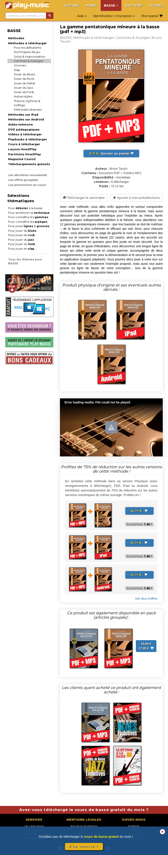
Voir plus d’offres (146, 598)
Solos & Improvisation (29, 56)
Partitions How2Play (24, 154)
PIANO (91, 5)
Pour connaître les (28, 217)
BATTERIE (133, 5)
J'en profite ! (84, 846)
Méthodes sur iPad (23, 114)
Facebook (133, 826)
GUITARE (71, 5)
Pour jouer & (28, 226)
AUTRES (156, 5)
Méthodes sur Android (26, 119)
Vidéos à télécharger (25, 134)
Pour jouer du (22, 230)
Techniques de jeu (27, 52)
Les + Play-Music (34, 826)
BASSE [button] (111, 5)
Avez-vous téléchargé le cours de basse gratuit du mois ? (84, 809)
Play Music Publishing (84, 826)
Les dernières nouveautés (27, 175)
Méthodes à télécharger (27, 43)
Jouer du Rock (24, 78)
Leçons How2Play (22, 149)
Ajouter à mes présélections (136, 198)
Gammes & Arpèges (28, 61)
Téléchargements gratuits (29, 164)
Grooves (20, 65)
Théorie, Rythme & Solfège (27, 103)
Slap (17, 70)
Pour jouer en (21, 248)
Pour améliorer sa (29, 212)
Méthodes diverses (28, 109)
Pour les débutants (27, 47)
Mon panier (152, 16)
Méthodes (16, 38)
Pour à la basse (25, 208)
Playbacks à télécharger (27, 139)
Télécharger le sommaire (84, 198)
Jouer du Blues (24, 74)
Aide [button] (81, 16)
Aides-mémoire (20, 124)
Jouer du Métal (24, 83)
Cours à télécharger (24, 144)
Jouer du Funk (24, 92)
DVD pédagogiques (24, 129)
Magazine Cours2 (22, 159)
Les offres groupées (23, 180)
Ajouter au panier (111, 153)
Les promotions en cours (27, 185)
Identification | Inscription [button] (114, 16)
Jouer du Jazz (23, 87)
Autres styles (23, 96)
